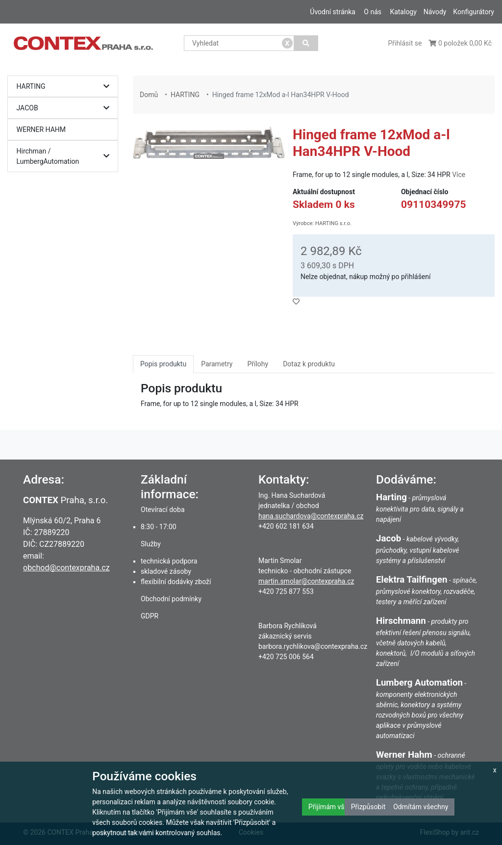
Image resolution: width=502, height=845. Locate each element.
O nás (372, 12)
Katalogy (403, 12)
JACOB (65, 108)
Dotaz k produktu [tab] (309, 364)
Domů (149, 95)
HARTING (65, 87)
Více (458, 175)
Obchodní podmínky (171, 599)
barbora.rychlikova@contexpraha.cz (312, 646)
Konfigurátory (473, 12)
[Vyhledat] (306, 43)
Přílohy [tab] (257, 364)
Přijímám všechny (335, 807)
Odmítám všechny (420, 807)
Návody (435, 12)
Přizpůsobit (368, 807)
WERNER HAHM (41, 129)
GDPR (149, 616)
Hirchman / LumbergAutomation (65, 156)
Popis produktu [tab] (163, 364)
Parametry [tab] (216, 364)
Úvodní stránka (332, 12)
